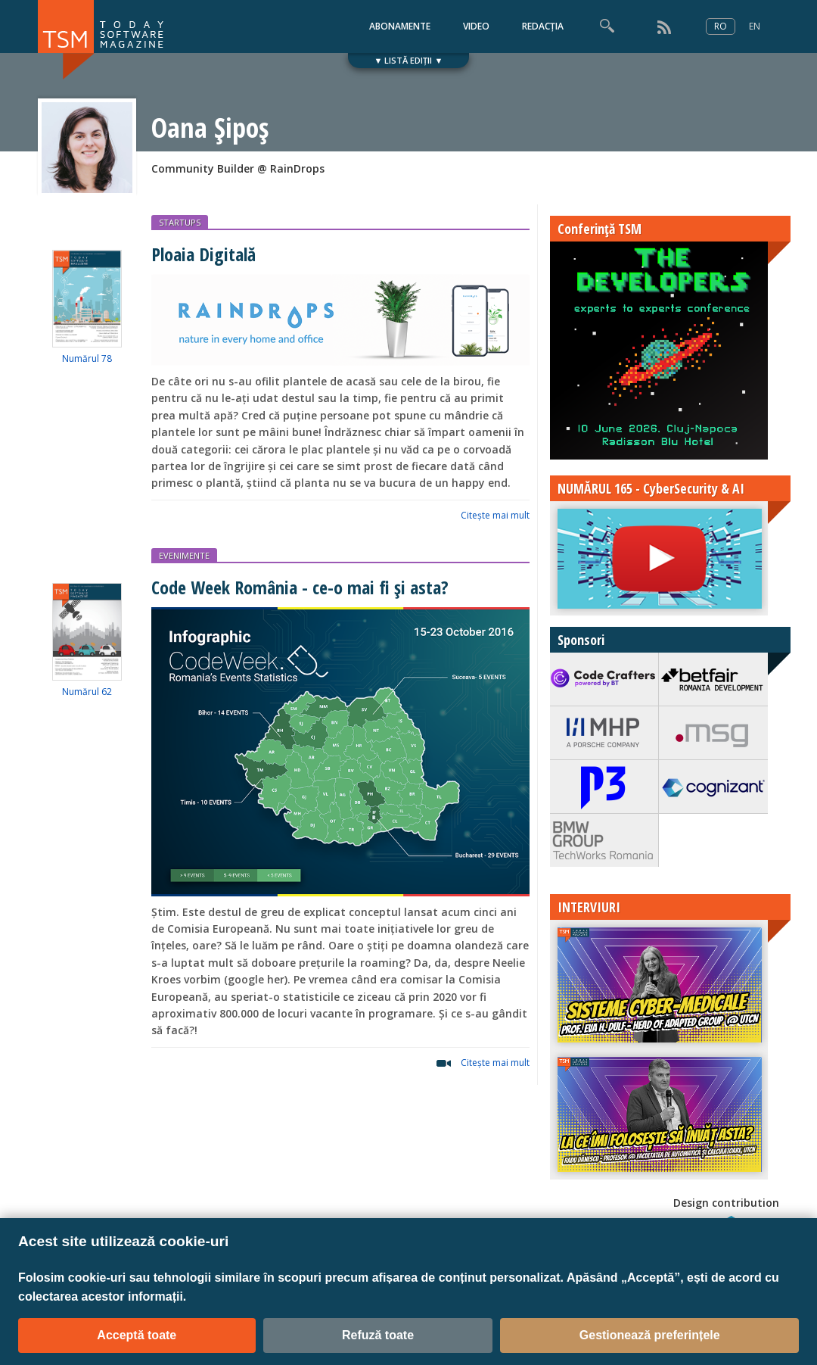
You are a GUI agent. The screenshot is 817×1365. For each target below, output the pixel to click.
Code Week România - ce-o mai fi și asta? (300, 587)
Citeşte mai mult (495, 515)
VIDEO (476, 26)
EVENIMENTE (184, 555)
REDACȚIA (543, 26)
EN (754, 26)
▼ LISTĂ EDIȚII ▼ (408, 60)
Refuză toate (378, 1335)
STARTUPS (179, 222)
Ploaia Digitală (203, 254)
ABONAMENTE (399, 26)
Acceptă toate (136, 1335)
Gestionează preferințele (649, 1335)
